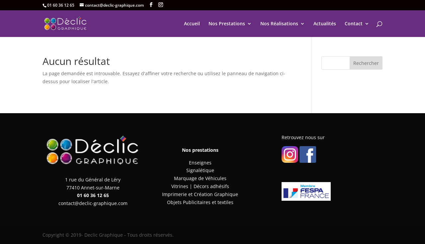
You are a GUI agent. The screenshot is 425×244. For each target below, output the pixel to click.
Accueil (192, 24)
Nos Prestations (227, 24)
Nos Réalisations (279, 24)
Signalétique (200, 170)
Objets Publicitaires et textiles (200, 202)
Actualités (324, 24)
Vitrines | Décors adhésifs (200, 186)
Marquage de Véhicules (200, 178)
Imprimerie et (178, 194)
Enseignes (200, 162)
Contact (354, 24)
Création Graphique (216, 194)
